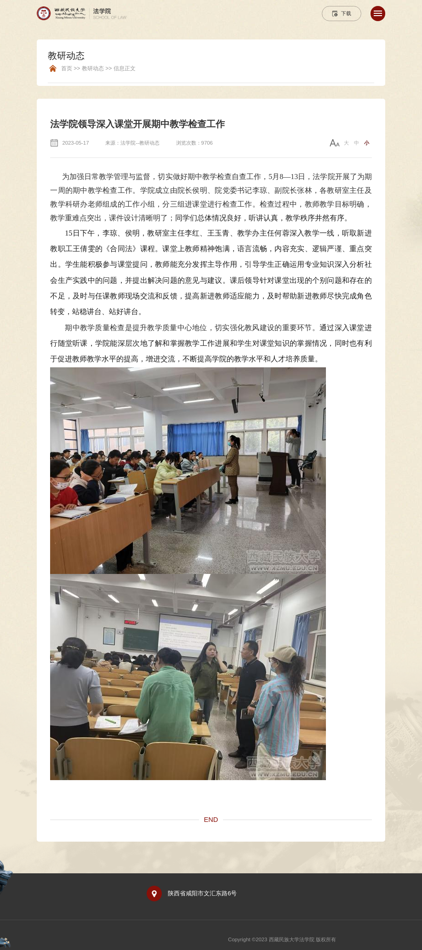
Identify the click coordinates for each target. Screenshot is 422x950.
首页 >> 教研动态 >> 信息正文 (98, 69)
